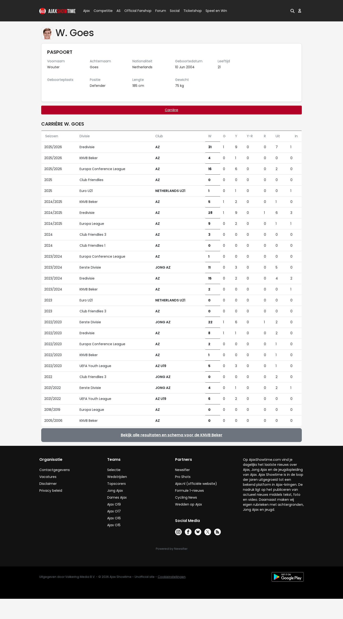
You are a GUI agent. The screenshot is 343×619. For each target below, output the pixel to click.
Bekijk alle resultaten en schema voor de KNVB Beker (171, 435)
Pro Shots (183, 476)
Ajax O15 (114, 525)
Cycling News (186, 497)
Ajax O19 (114, 504)
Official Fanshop (135, 10)
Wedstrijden (117, 476)
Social (174, 10)
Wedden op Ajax (188, 504)
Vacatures (47, 476)
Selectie (114, 469)
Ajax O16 (114, 518)
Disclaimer (48, 483)
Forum (160, 10)
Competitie (101, 10)
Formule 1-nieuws (189, 490)
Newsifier (182, 469)
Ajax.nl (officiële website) (196, 483)
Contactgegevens (54, 469)
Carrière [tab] (171, 110)
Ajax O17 (114, 511)
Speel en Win (216, 10)
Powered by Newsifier (171, 549)
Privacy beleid (50, 490)
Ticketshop (192, 10)
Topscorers (116, 483)
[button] (292, 10)
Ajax (86, 10)
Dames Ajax (117, 497)
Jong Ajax (115, 490)
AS (118, 10)
